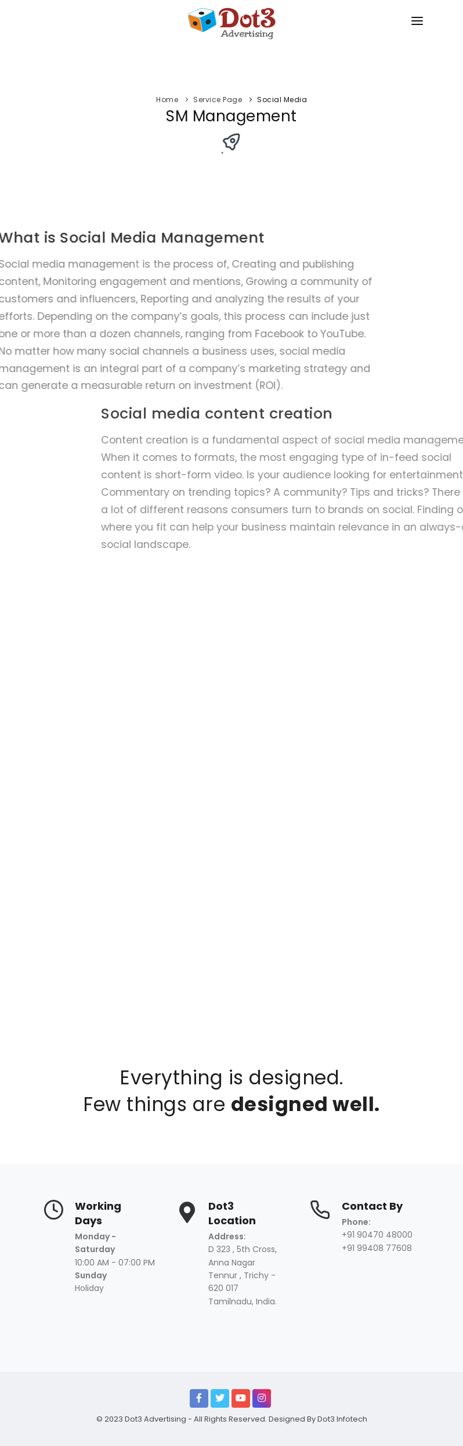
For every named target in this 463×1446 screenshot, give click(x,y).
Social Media (282, 99)
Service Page (217, 99)
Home (167, 99)
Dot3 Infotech (342, 1419)
